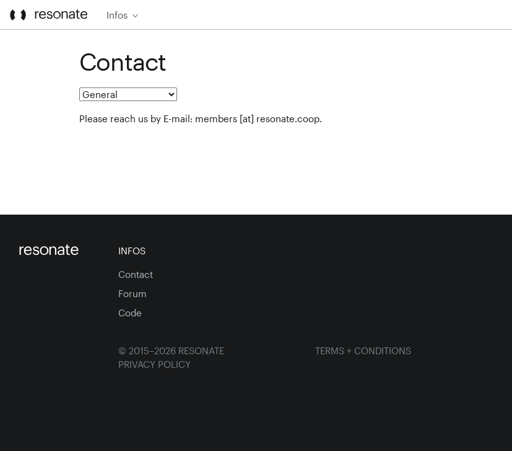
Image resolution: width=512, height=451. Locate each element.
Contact (135, 274)
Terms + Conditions (363, 350)
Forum (132, 293)
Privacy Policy (154, 364)
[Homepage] (59, 250)
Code (130, 312)
